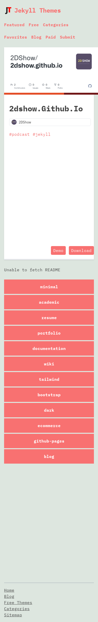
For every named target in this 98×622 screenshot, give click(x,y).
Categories (56, 24)
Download (81, 250)
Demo (58, 250)
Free (34, 24)
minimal (49, 286)
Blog (36, 37)
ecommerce (49, 425)
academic (49, 302)
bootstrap (49, 394)
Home (9, 590)
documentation (49, 348)
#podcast (19, 134)
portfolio (49, 333)
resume (49, 317)
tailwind (49, 379)
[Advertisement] (48, 193)
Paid (51, 37)
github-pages (49, 441)
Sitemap (13, 614)
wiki (49, 363)
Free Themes (18, 602)
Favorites (15, 37)
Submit (67, 37)
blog (49, 456)
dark (49, 410)
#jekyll (42, 134)
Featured (14, 24)
